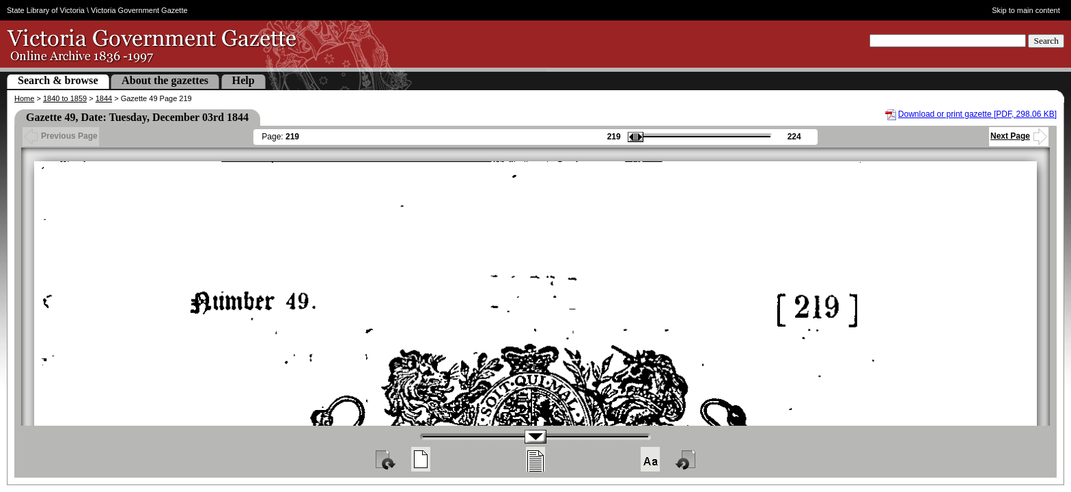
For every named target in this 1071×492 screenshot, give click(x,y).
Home (24, 98)
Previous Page (61, 136)
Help (243, 80)
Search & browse (58, 80)
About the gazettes (165, 80)
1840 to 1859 (65, 98)
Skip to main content (1026, 10)
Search (1046, 41)
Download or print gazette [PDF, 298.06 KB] (977, 114)
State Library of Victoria (46, 10)
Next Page (1018, 136)
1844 (104, 98)
